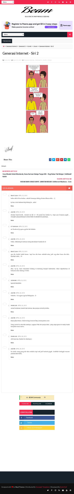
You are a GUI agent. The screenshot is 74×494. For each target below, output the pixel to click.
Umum (35, 46)
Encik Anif (63, 487)
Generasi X (22, 46)
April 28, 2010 (22, 336)
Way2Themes (20, 487)
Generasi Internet (11, 46)
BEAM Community (35, 397)
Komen (49, 404)
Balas (12, 206)
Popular (37, 404)
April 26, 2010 (21, 280)
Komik (29, 46)
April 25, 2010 (22, 195)
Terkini (25, 404)
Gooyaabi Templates (43, 487)
